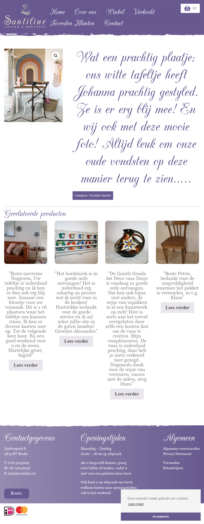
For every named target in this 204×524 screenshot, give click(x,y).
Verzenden (171, 463)
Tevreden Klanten (72, 23)
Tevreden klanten (100, 195)
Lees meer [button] (136, 504)
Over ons (85, 12)
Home (57, 12)
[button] (55, 55)
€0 (190, 8)
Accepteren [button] (161, 516)
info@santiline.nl (22, 473)
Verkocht (144, 12)
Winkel (115, 12)
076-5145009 (18, 463)
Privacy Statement (177, 454)
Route (16, 493)
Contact (113, 23)
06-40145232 (19, 468)
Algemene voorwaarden (181, 448)
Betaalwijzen (173, 468)
